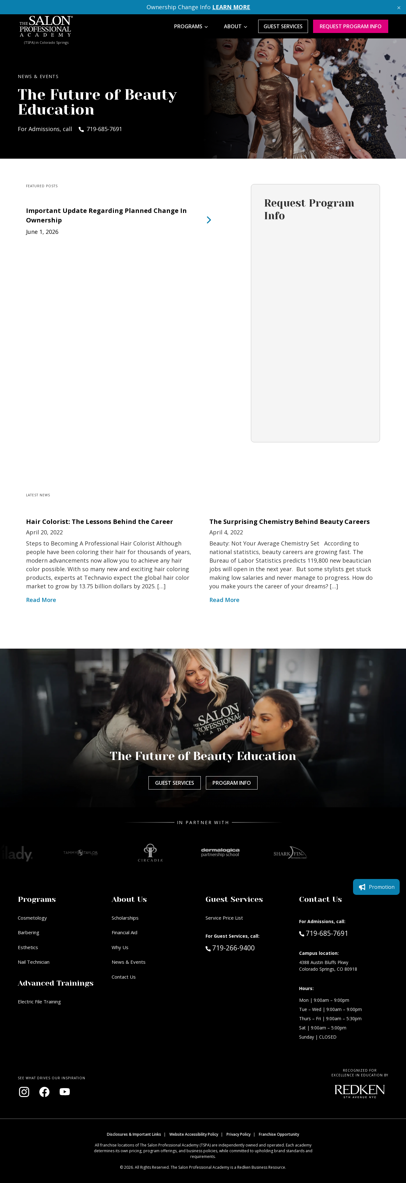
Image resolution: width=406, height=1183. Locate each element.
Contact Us (124, 977)
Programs (188, 26)
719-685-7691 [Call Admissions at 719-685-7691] (323, 933)
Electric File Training (39, 1001)
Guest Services (283, 26)
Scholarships (125, 918)
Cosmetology (32, 918)
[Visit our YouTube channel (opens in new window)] (64, 1092)
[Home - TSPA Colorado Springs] (46, 26)
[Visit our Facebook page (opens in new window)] (44, 1092)
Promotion (376, 887)
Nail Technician (33, 962)
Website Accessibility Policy (193, 1134)
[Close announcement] (398, 7)
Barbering (28, 932)
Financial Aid (124, 932)
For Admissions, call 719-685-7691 (70, 129)
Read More (41, 600)
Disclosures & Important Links (134, 1134)
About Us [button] (129, 899)
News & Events (129, 962)
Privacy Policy (238, 1134)
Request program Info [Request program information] (351, 26)
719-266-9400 (244, 947)
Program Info (232, 782)
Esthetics (28, 947)
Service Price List (224, 918)
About (233, 26)
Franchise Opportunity (279, 1134)
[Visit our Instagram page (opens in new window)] (24, 1092)
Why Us (120, 947)
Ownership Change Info (198, 7)
